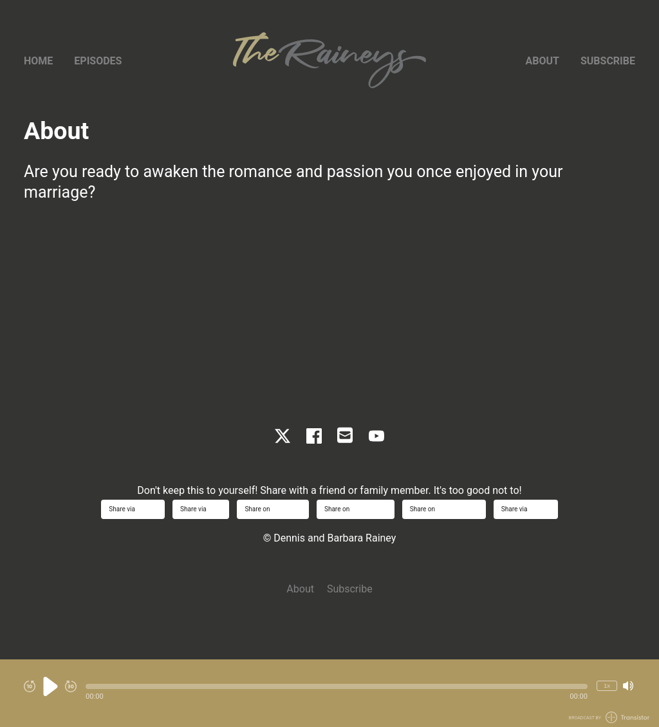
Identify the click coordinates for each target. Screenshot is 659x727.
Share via (133, 509)
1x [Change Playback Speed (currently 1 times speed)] (607, 685)
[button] (337, 686)
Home (38, 61)
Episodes (98, 61)
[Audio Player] (329, 693)
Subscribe (607, 61)
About (542, 61)
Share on (273, 509)
